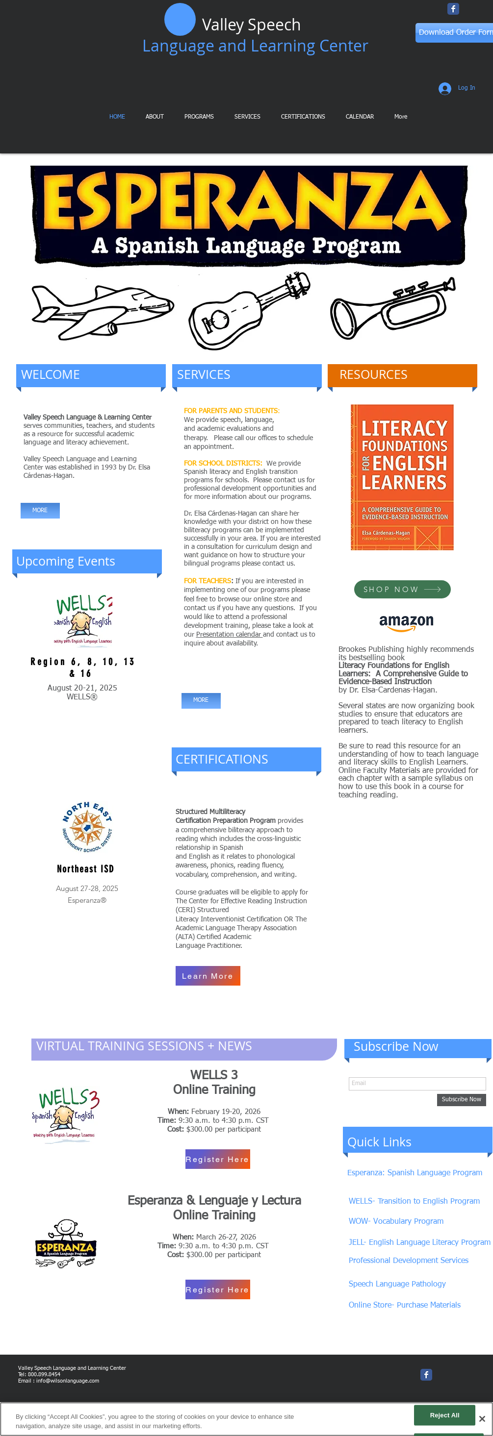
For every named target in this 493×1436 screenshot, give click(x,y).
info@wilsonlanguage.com (67, 1381)
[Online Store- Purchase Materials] (407, 1306)
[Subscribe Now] (461, 1100)
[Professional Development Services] (411, 1261)
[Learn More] (208, 976)
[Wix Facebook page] (453, 9)
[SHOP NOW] (402, 589)
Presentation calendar (229, 634)
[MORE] (40, 511)
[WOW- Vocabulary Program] (397, 1222)
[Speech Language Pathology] (399, 1285)
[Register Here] (217, 1159)
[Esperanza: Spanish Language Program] (418, 1173)
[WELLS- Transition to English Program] (416, 1202)
